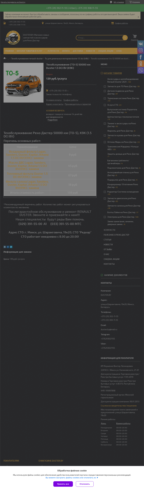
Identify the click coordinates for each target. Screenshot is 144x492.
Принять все (63, 484)
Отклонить (85, 484)
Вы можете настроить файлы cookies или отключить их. (71, 478)
